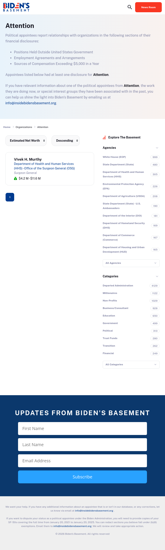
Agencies (109, 147)
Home (7, 127)
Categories (110, 276)
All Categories (114, 364)
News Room (148, 7)
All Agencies (113, 262)
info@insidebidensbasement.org (30, 103)
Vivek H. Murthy (28, 159)
